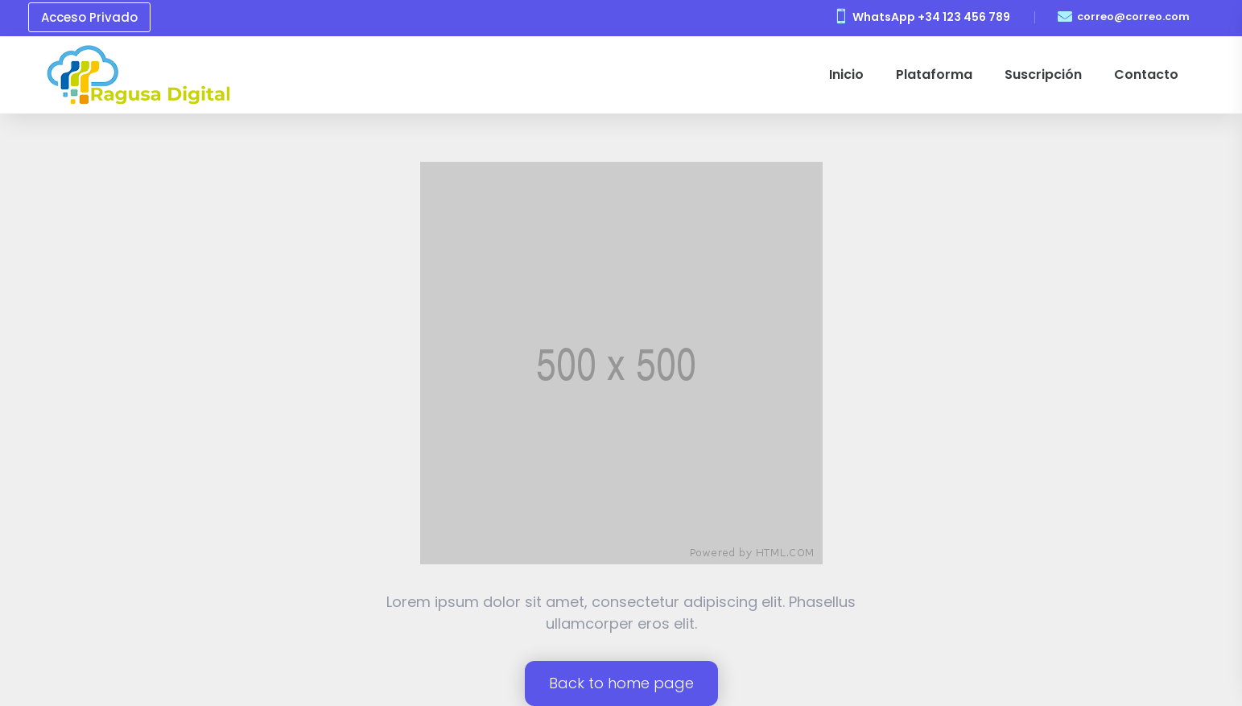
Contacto (1146, 74)
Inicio (846, 74)
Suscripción (1043, 74)
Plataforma (934, 74)
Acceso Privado (89, 17)
